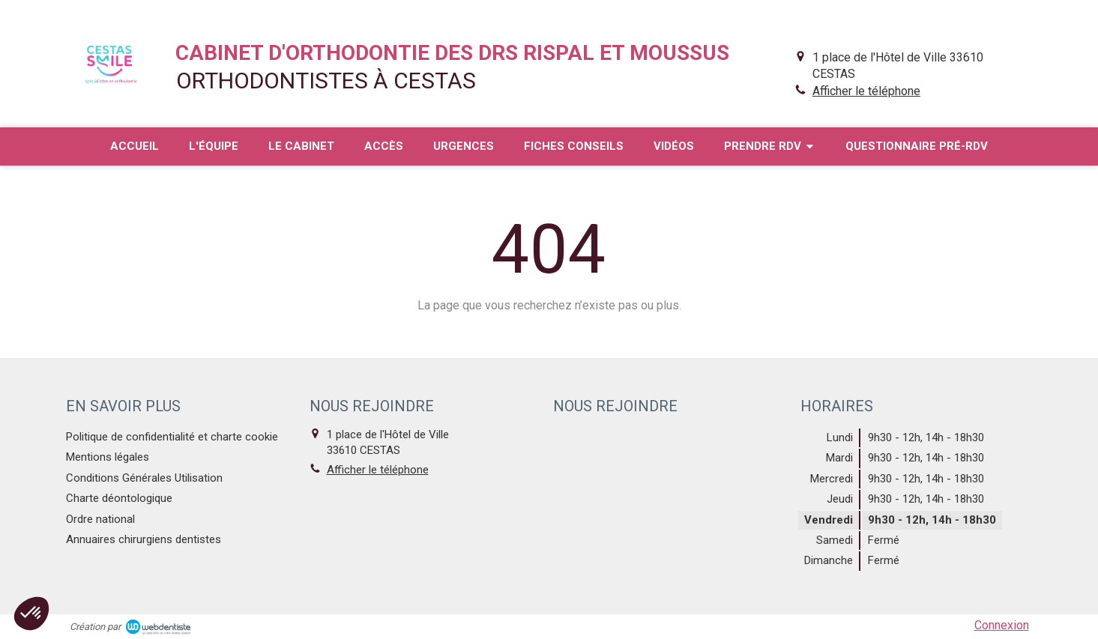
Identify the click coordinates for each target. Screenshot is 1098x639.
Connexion (1001, 625)
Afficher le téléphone (866, 91)
